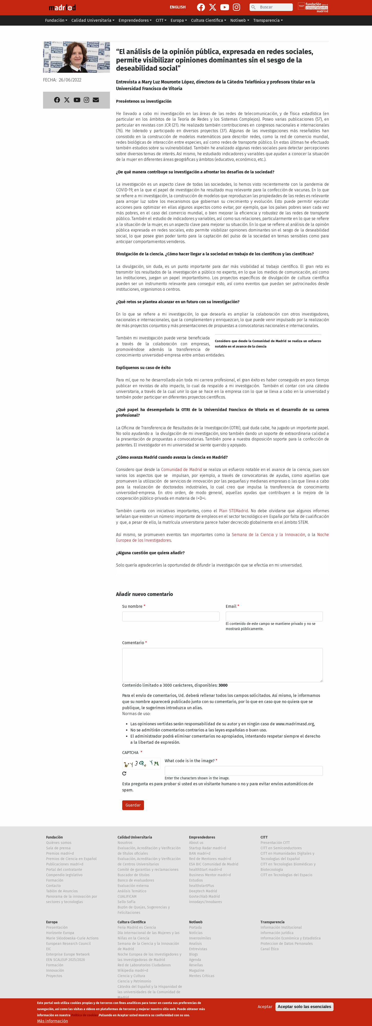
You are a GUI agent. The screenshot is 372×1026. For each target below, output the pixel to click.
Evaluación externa (133, 886)
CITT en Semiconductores (281, 848)
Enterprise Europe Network (68, 954)
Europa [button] (177, 20)
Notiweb (195, 922)
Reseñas (196, 965)
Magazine (196, 970)
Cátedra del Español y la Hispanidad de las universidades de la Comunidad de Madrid (150, 992)
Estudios (196, 880)
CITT (264, 837)
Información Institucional (281, 927)
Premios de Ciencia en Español (71, 859)
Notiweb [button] (238, 20)
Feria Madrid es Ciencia (137, 927)
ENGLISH (178, 7)
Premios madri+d (60, 853)
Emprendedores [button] (134, 20)
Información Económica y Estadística (291, 938)
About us (196, 843)
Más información (52, 1021)
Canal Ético (270, 949)
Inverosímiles (200, 938)
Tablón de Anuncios (62, 891)
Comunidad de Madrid (181, 469)
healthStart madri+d (205, 869)
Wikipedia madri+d (133, 970)
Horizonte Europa (60, 933)
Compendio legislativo (64, 875)
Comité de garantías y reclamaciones (148, 869)
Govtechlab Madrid (204, 896)
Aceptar (265, 1007)
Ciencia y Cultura (131, 976)
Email (231, 606)
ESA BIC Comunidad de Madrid (213, 864)
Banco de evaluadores (136, 880)
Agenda (195, 960)
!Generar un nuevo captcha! (124, 773)
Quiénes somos (58, 843)
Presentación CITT (275, 843)
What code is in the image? (189, 760)
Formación (54, 880)
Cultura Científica (132, 922)
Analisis (195, 943)
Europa (52, 922)
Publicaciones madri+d (64, 864)
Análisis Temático (132, 891)
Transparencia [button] (266, 20)
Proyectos (54, 976)
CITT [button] (159, 20)
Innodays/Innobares (205, 902)
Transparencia (273, 922)
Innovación (55, 970)
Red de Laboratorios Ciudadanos (144, 965)
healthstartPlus (201, 886)
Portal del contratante (64, 869)
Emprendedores (202, 837)
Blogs (193, 954)
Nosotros (125, 843)
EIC (48, 949)
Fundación (54, 837)
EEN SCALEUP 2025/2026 (65, 960)
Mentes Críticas (201, 976)
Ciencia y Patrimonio (134, 981)
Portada (195, 927)
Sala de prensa (58, 848)
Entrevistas (198, 949)
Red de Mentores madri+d (210, 859)
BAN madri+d (199, 853)
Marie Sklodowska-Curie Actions (72, 938)
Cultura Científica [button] (207, 20)
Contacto (53, 886)
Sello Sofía (127, 902)
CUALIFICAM (127, 896)
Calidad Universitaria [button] (91, 20)
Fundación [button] (54, 20)
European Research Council (68, 943)
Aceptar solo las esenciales (304, 1007)
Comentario (133, 642)
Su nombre (132, 606)
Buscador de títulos (134, 875)
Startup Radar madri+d (207, 848)
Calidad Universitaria (135, 837)
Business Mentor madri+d (210, 875)
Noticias (196, 933)
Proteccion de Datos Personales (287, 943)
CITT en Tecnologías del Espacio (286, 875)
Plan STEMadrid (233, 510)
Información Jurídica (277, 933)
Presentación (57, 927)
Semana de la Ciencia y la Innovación (268, 534)
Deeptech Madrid (203, 891)
